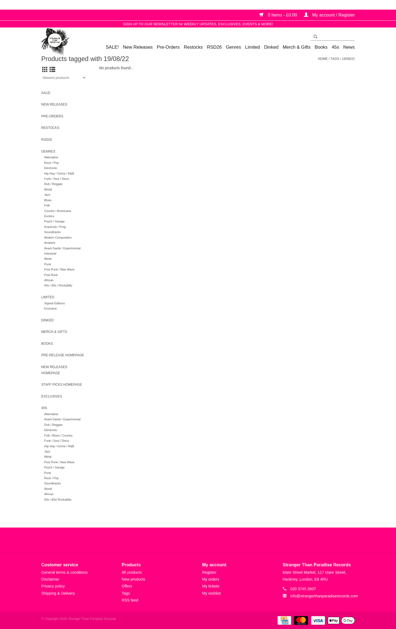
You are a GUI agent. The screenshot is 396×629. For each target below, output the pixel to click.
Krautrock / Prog (55, 226)
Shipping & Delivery (58, 593)
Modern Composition (58, 237)
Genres (233, 47)
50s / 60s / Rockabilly (58, 285)
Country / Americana (57, 211)
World (48, 189)
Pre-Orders (168, 47)
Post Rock (51, 275)
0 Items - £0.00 (278, 15)
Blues (48, 200)
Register (209, 572)
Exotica (49, 216)
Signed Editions (54, 303)
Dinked (271, 47)
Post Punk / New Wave (59, 269)
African (49, 280)
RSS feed (130, 600)
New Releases (138, 47)
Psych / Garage (54, 221)
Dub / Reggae (53, 184)
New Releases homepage (54, 370)
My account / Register (329, 15)
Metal (47, 258)
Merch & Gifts (297, 47)
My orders (210, 579)
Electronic (50, 168)
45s (335, 47)
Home (323, 59)
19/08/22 (348, 59)
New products (133, 579)
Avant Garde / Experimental (62, 248)
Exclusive (50, 308)
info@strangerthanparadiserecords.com (324, 596)
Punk (47, 264)
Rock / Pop (51, 162)
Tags (334, 59)
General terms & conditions (64, 572)
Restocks (193, 47)
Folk (47, 205)
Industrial (50, 253)
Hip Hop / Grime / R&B (59, 173)
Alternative (51, 157)
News (349, 47)
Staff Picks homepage (61, 385)
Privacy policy (53, 586)
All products (132, 572)
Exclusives (51, 396)
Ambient (49, 242)
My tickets (210, 586)
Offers (127, 586)
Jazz (47, 194)
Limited (252, 47)
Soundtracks (52, 232)
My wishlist (211, 593)
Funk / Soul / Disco (56, 178)
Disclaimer (50, 579)
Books (321, 47)
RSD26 (214, 47)
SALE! (112, 47)
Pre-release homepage (62, 355)
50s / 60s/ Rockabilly (58, 499)
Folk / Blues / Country (58, 435)
